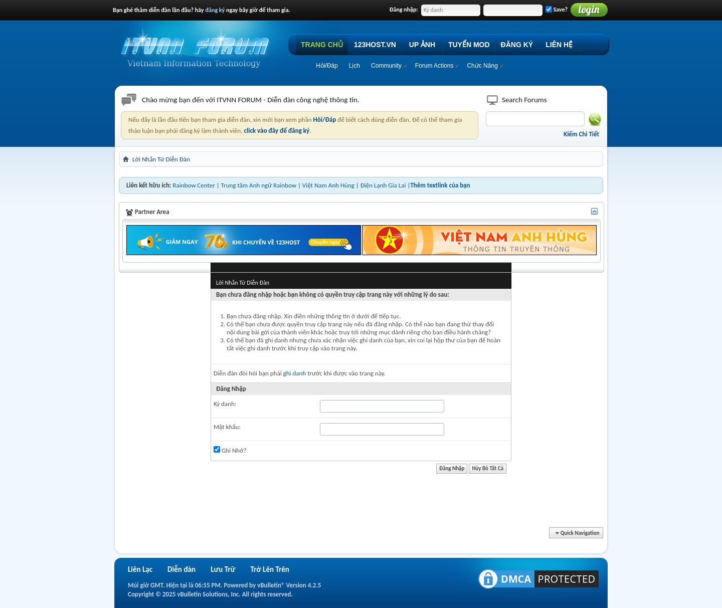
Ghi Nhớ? (230, 450)
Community (386, 65)
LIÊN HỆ (559, 45)
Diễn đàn (181, 569)
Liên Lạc (140, 569)
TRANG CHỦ (322, 45)
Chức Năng (482, 65)
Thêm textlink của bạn (440, 185)
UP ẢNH (422, 45)
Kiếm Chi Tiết (581, 134)
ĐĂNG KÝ (517, 45)
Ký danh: (225, 404)
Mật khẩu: (227, 427)
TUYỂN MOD (469, 45)
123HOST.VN (375, 45)
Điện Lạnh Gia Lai (383, 185)
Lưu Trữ (223, 569)
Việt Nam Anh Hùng (328, 185)
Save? (557, 9)
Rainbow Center (193, 185)
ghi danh (294, 373)
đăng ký (215, 10)
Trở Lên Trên (269, 569)
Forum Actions (434, 65)
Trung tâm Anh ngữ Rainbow (258, 185)
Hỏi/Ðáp (327, 65)
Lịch (354, 65)
